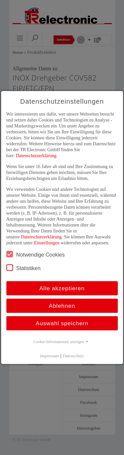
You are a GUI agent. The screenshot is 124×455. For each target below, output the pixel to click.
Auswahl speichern (62, 323)
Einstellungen (47, 242)
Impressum (49, 355)
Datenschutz (73, 355)
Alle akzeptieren (62, 288)
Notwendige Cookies (35, 254)
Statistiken (23, 267)
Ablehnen (62, 306)
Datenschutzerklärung (36, 155)
